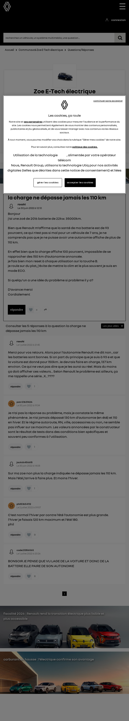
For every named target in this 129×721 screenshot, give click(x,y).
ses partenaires (33, 121)
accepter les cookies (80, 182)
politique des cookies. (85, 146)
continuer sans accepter (108, 100)
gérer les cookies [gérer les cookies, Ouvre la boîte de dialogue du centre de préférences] (48, 182)
